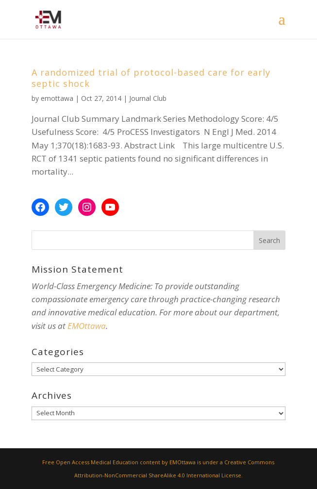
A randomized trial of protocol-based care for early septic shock (151, 77)
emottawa (57, 98)
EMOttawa (86, 325)
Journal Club (148, 98)
